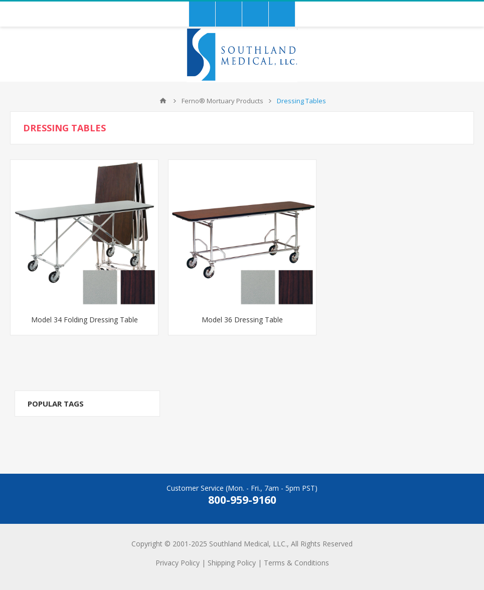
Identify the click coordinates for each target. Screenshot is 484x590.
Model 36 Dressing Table (242, 319)
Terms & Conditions (296, 562)
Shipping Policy (232, 562)
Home (163, 101)
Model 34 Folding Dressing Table (84, 319)
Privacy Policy (177, 562)
